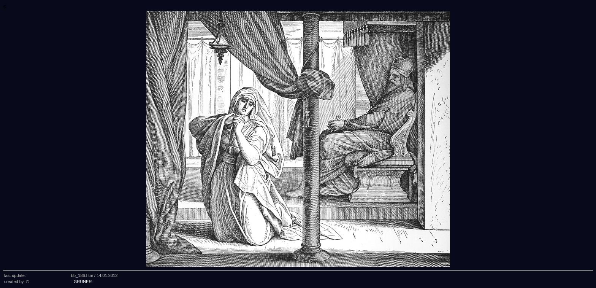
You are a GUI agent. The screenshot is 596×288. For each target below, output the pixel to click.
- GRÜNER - (82, 281)
